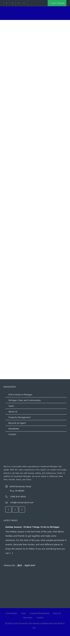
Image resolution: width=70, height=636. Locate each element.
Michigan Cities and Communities (24, 400)
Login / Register (57, 3)
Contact (12, 434)
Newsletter (13, 428)
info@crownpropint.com (22, 502)
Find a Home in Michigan (20, 394)
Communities (11, 613)
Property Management (19, 417)
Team (11, 406)
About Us (12, 411)
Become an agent (17, 423)
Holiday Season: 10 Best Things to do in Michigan (32, 527)
